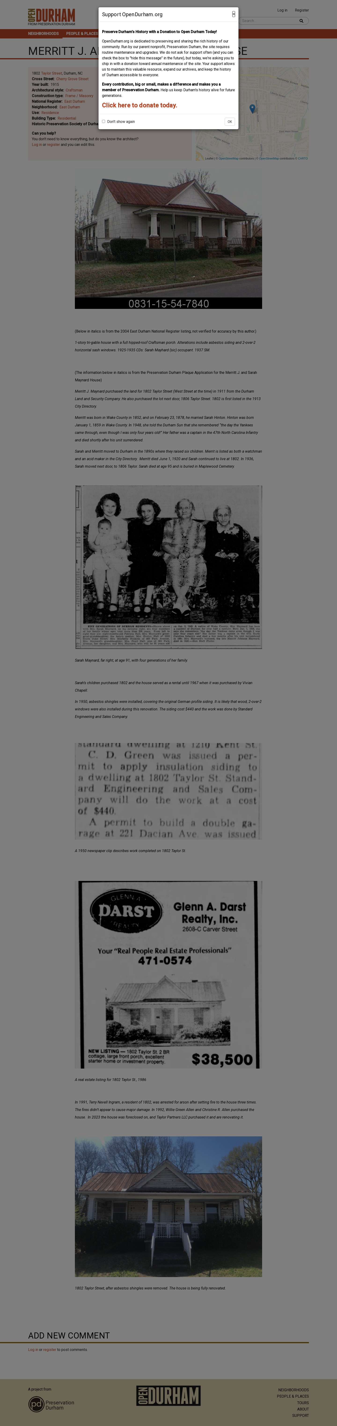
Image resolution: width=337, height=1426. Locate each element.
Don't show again (118, 121)
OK (230, 122)
